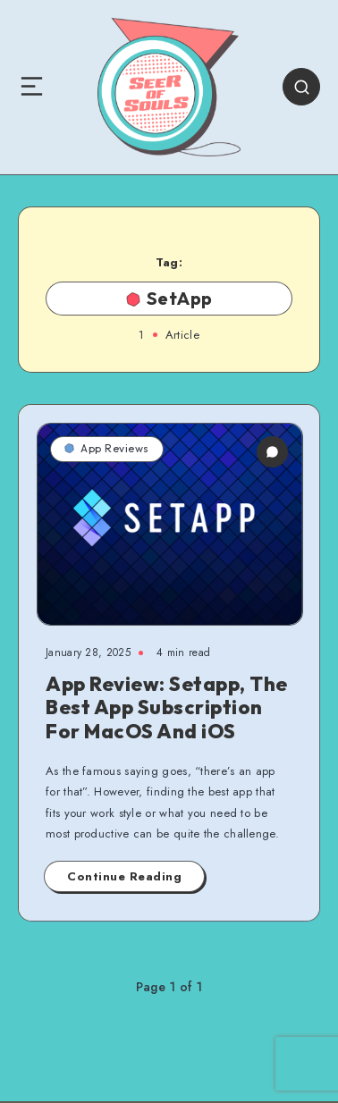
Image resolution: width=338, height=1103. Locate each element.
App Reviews (106, 448)
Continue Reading (124, 876)
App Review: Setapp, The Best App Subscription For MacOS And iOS (167, 707)
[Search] (301, 86)
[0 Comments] (272, 451)
